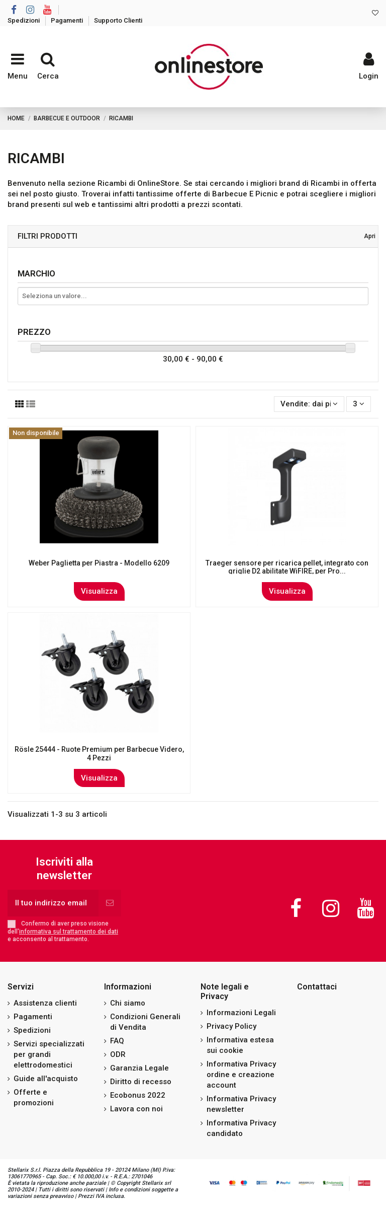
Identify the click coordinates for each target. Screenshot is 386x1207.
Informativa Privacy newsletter (241, 1104)
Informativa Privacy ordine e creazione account (241, 1074)
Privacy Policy (231, 1026)
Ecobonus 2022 (137, 1095)
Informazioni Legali (241, 1012)
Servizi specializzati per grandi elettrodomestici (49, 1054)
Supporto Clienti (118, 20)
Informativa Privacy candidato (241, 1128)
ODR (118, 1054)
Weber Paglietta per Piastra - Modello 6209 (99, 563)
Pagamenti (67, 20)
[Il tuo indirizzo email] (53, 903)
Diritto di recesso (140, 1081)
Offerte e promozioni (34, 1097)
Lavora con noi (136, 1108)
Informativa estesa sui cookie (240, 1045)
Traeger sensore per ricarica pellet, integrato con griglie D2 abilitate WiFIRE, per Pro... (287, 567)
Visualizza (99, 591)
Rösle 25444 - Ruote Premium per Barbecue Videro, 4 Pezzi (99, 753)
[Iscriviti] (110, 903)
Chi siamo (127, 1003)
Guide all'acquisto (46, 1078)
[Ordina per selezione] (309, 404)
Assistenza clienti (45, 1003)
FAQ (117, 1040)
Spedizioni (24, 20)
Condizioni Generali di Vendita (145, 1022)
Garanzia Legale (139, 1068)
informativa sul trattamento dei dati (68, 931)
